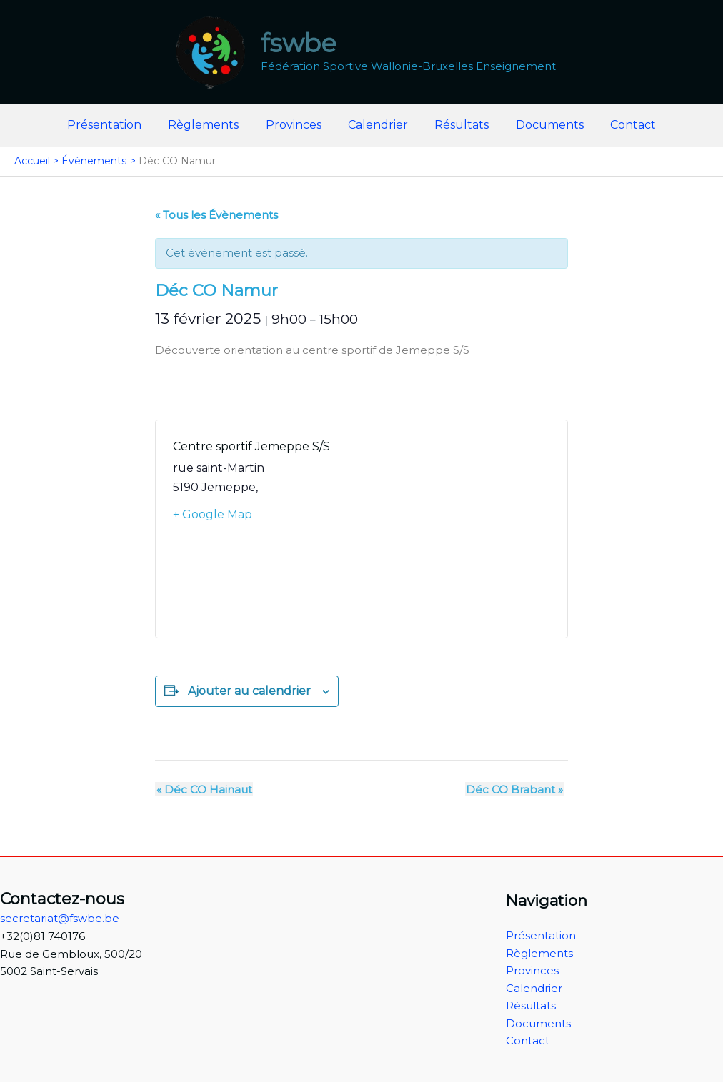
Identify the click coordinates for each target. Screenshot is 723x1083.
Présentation (116, 125)
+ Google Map (212, 514)
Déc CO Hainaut (203, 789)
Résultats (458, 125)
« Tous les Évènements (216, 215)
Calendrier (378, 125)
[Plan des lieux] (456, 528)
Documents (542, 125)
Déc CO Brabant (515, 789)
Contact (621, 125)
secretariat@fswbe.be (59, 918)
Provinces (297, 125)
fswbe (298, 43)
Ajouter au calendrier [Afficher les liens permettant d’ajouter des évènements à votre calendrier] (249, 691)
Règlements (211, 125)
